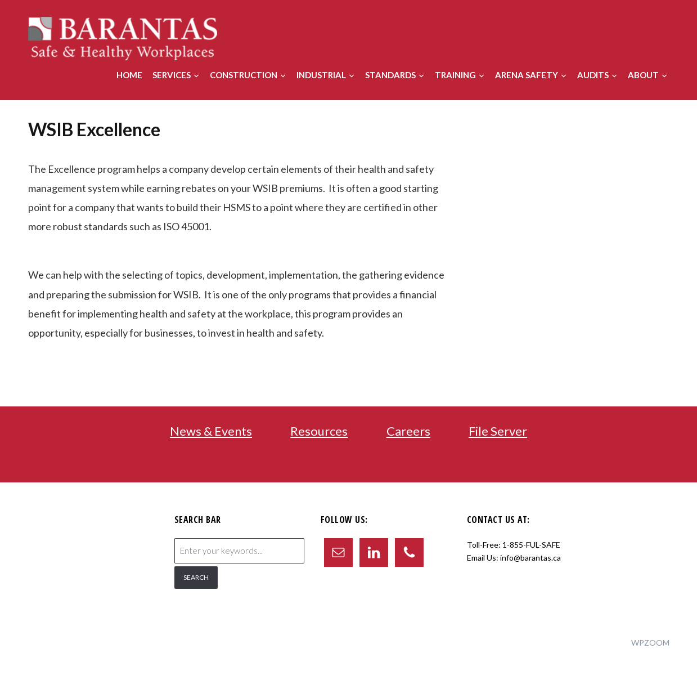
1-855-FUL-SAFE (531, 544)
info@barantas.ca (530, 557)
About (643, 75)
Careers (408, 431)
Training (455, 75)
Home (129, 75)
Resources (319, 431)
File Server (498, 431)
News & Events (211, 431)
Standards (390, 75)
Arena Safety (526, 75)
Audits (593, 75)
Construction (243, 75)
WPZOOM (650, 642)
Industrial (321, 75)
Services (171, 75)
